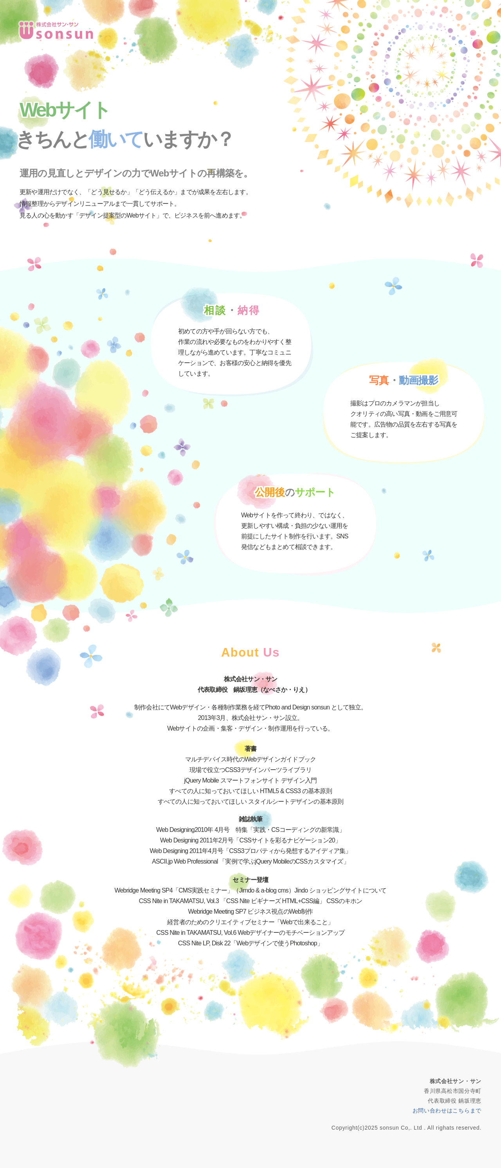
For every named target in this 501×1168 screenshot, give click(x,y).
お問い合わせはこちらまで (447, 1110)
